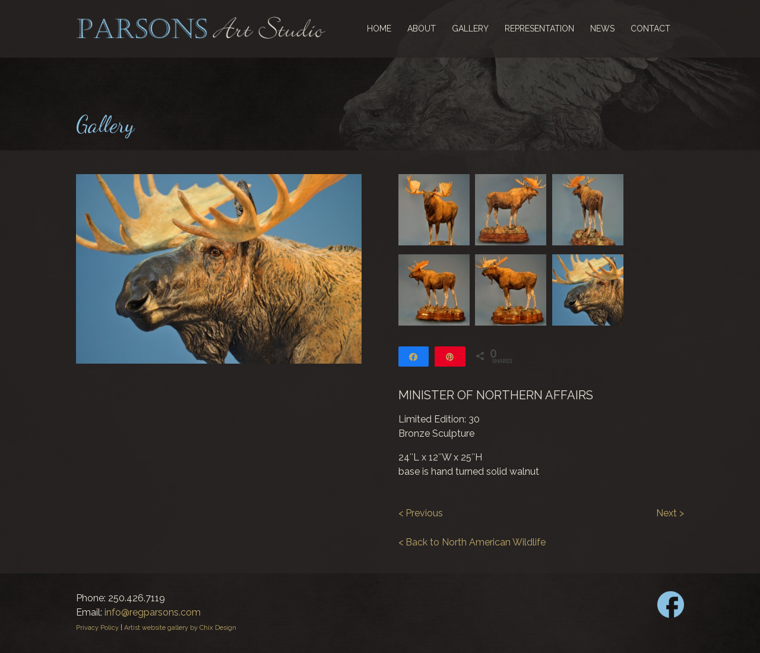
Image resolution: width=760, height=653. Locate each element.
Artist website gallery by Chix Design (180, 628)
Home (379, 28)
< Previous (420, 513)
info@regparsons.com (152, 612)
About (421, 28)
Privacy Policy (97, 628)
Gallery (470, 28)
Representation (539, 28)
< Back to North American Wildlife (472, 542)
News (602, 28)
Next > (670, 513)
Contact (650, 28)
